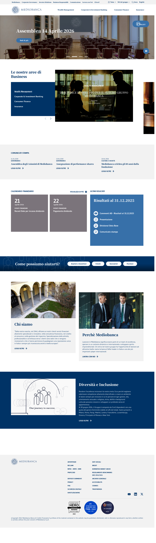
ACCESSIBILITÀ (97, 482)
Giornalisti (114, 264)
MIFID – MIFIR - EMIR (74, 469)
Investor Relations (45, 2)
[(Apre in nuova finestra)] (129, 494)
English (141, 2)
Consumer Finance (121, 10)
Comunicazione (75, 2)
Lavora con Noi (87, 2)
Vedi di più (24, 40)
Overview (94, 100)
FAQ (69, 486)
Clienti (98, 264)
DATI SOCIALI (96, 462)
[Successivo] (50, 118)
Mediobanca (16, 2)
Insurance (140, 10)
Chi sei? (97, 2)
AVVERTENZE (72, 462)
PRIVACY (70, 482)
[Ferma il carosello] (146, 51)
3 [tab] (81, 57)
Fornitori (130, 264)
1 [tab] (68, 57)
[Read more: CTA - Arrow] (20, 348)
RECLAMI (70, 465)
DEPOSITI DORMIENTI (75, 479)
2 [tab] (74, 57)
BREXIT (94, 465)
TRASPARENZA (97, 489)
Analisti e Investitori (79, 264)
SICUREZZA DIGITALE (74, 489)
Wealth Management (66, 10)
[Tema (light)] (112, 2)
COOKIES (95, 486)
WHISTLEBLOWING (74, 493)
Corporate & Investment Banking (94, 10)
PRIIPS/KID (71, 472)
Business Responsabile (60, 2)
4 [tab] (86, 57)
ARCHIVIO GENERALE (99, 479)
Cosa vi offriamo (94, 103)
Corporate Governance (29, 2)
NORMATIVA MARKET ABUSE (101, 469)
